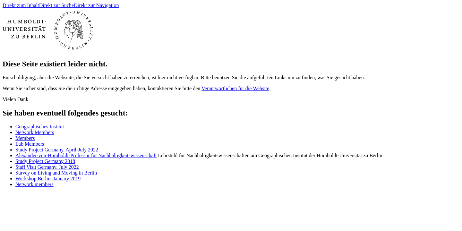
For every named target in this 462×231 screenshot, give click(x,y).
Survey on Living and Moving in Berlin (56, 172)
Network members (34, 184)
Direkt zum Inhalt (21, 5)
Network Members (34, 132)
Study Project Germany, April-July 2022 (56, 149)
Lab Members (29, 144)
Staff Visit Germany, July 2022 (47, 167)
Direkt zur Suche (56, 5)
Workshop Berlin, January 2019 (48, 178)
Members (25, 138)
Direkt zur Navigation (96, 5)
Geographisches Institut (39, 126)
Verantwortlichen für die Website (235, 88)
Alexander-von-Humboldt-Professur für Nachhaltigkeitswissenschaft (86, 155)
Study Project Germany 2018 (45, 161)
